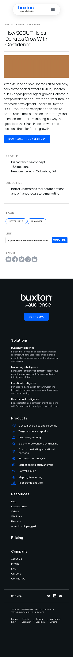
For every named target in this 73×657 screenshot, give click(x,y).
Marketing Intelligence (24, 367)
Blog (13, 501)
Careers (13, 573)
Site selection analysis (32, 458)
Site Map (16, 596)
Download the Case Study (27, 139)
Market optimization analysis (36, 464)
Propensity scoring (30, 437)
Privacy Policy (14, 620)
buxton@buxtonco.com (44, 609)
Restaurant (16, 221)
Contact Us (13, 578)
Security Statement (26, 620)
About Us (13, 558)
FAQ (13, 568)
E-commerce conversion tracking (38, 443)
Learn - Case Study (27, 24)
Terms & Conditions (40, 620)
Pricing (13, 563)
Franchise (36, 221)
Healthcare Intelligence (25, 399)
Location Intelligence (23, 383)
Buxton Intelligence (22, 347)
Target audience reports (33, 431)
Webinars (13, 516)
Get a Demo (36, 316)
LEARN (9, 24)
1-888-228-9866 (27, 609)
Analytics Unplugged (13, 526)
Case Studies (13, 506)
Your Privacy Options (55, 620)
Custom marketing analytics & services (37, 451)
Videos (13, 511)
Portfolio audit (27, 471)
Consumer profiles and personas (38, 425)
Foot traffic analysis (31, 482)
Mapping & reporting (30, 477)
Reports (13, 521)
